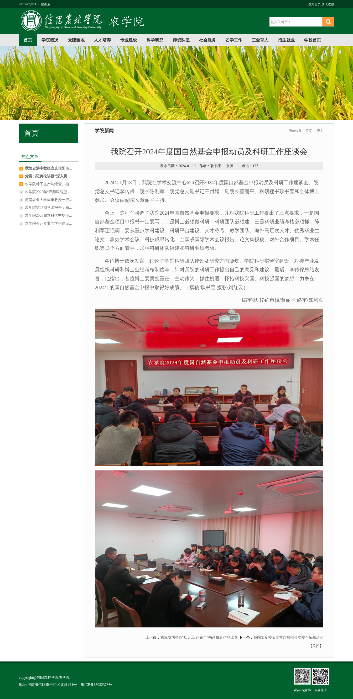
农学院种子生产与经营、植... (48, 184)
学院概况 (49, 40)
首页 (28, 40)
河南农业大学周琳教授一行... (48, 200)
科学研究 (155, 40)
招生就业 (286, 40)
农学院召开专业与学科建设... (48, 223)
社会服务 (207, 40)
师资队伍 (181, 40)
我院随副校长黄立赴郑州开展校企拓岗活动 (288, 637)
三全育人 (260, 40)
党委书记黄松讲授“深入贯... (47, 176)
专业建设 (128, 40)
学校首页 (312, 40)
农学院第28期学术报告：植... (48, 208)
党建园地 (76, 40)
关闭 (316, 646)
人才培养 (102, 40)
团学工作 (233, 40)
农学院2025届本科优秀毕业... (48, 216)
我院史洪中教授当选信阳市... (48, 168)
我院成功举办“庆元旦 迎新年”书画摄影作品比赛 (199, 637)
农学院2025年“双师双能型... (47, 192)
